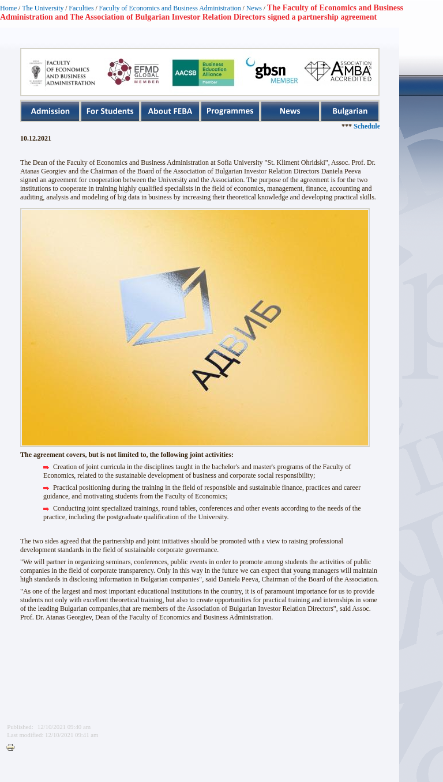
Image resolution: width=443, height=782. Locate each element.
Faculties (81, 8)
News (254, 8)
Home (8, 8)
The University (42, 8)
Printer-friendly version (13, 748)
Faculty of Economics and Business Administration (170, 8)
